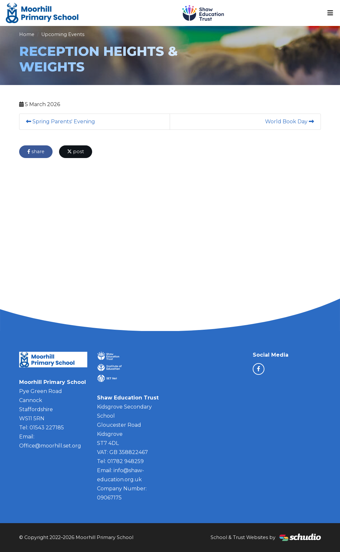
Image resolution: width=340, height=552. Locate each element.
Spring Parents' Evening (60, 121)
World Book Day (289, 121)
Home (26, 34)
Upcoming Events (62, 34)
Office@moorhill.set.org (50, 446)
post (75, 151)
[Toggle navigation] (330, 13)
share (35, 151)
